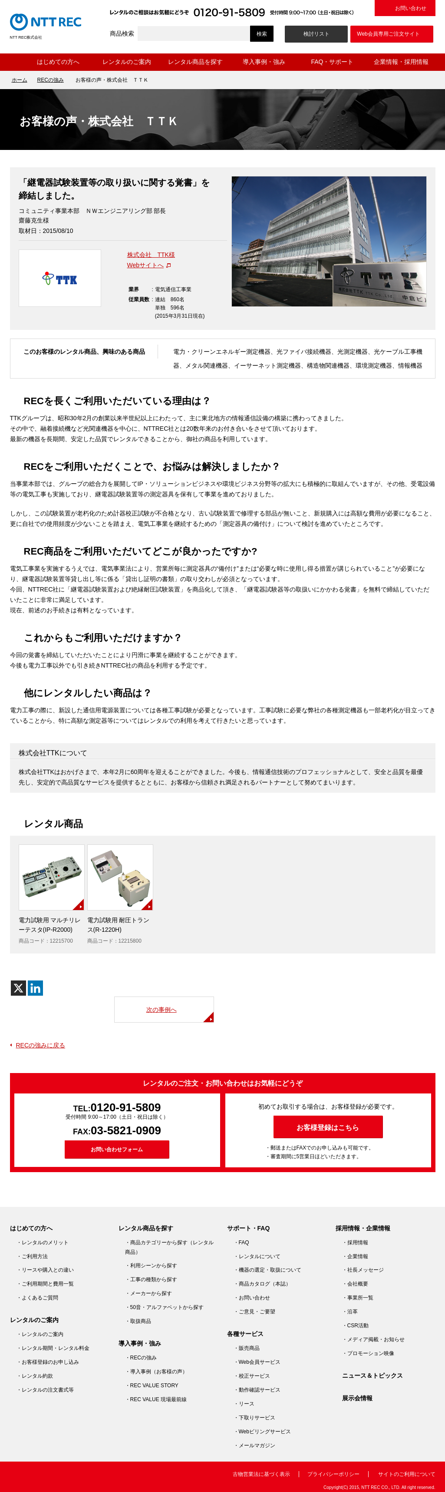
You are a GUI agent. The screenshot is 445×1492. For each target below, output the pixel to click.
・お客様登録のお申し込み (47, 1362)
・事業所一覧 (357, 1298)
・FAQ (241, 1242)
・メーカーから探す (148, 1293)
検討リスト (316, 34)
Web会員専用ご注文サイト (388, 34)
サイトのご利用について (406, 1474)
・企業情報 (355, 1256)
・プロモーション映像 (368, 1353)
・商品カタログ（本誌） (262, 1284)
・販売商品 (247, 1348)
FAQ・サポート (332, 61)
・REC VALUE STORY (151, 1385)
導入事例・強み (264, 61)
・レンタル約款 (34, 1376)
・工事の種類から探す (151, 1279)
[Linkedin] (35, 988)
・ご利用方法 (32, 1256)
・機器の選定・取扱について (267, 1270)
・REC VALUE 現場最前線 (156, 1399)
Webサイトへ (145, 265)
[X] (18, 988)
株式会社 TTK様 (151, 254)
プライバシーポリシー (333, 1474)
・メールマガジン (254, 1445)
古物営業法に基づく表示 (261, 1474)
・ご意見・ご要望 (254, 1312)
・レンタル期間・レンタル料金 (52, 1348)
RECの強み (50, 80)
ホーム (17, 62)
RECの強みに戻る (41, 1045)
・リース (244, 1404)
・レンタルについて (257, 1256)
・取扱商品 (138, 1321)
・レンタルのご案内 (39, 1334)
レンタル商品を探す (195, 61)
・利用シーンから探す (151, 1266)
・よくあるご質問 (37, 1298)
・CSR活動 (355, 1326)
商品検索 (122, 33)
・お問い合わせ (252, 1298)
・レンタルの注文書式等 (45, 1390)
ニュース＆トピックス (372, 1375)
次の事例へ (161, 1009)
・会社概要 (355, 1284)
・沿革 (350, 1312)
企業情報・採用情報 (401, 61)
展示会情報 (357, 1398)
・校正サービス (252, 1376)
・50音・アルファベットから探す (164, 1307)
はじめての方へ (58, 61)
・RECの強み (141, 1358)
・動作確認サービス (257, 1390)
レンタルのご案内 (126, 61)
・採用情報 (355, 1242)
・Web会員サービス (257, 1362)
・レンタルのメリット (42, 1242)
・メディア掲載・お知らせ (373, 1339)
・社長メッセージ (363, 1270)
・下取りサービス (254, 1418)
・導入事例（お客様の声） (156, 1372)
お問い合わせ (410, 8)
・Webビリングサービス (262, 1432)
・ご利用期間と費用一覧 (45, 1284)
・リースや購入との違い (45, 1270)
